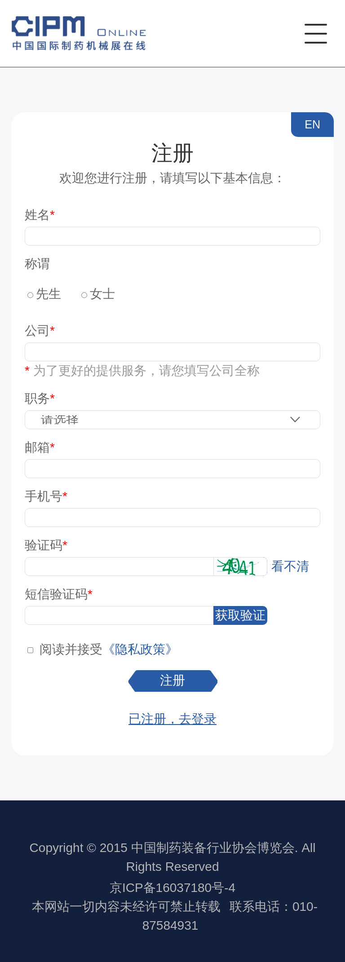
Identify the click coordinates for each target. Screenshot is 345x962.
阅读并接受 (71, 649)
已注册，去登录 (172, 719)
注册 (172, 680)
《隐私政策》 (140, 649)
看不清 (290, 566)
